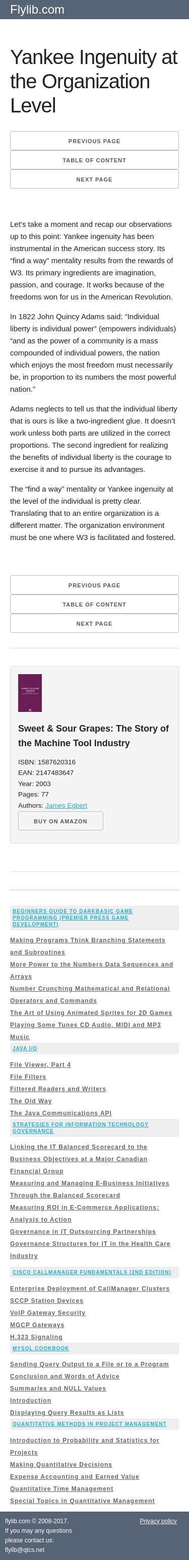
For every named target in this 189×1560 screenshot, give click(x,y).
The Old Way (31, 1101)
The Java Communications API (61, 1113)
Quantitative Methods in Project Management (90, 1424)
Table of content (94, 160)
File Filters (28, 1077)
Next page (95, 179)
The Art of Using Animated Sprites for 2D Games (91, 1012)
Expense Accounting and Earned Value (75, 1476)
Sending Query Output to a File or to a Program (89, 1364)
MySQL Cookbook (41, 1348)
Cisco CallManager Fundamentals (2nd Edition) (92, 1272)
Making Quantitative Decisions (61, 1464)
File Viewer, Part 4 (40, 1064)
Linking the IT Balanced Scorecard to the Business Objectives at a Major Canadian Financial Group (79, 1159)
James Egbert (66, 805)
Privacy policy (158, 1521)
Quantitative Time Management (61, 1488)
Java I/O (25, 1048)
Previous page (94, 141)
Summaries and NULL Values (58, 1388)
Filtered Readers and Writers (58, 1089)
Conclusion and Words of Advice (64, 1376)
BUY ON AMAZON (61, 821)
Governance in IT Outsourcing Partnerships (83, 1231)
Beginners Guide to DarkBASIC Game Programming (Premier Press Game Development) (73, 918)
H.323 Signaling (36, 1337)
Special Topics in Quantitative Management (82, 1501)
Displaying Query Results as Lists (67, 1412)
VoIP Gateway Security (48, 1312)
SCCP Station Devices (47, 1300)
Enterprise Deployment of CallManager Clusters (90, 1288)
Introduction (30, 1400)
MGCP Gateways (37, 1325)
